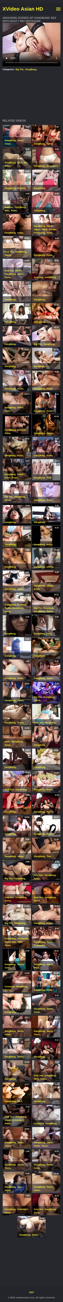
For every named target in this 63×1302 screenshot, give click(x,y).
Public (20, 474)
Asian (7, 143)
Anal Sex (9, 251)
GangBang (30, 69)
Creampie (48, 608)
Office (20, 407)
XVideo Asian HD (23, 9)
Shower (52, 229)
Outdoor (21, 188)
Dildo (7, 741)
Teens (20, 140)
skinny (50, 567)
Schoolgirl (52, 166)
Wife (7, 210)
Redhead (21, 604)
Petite (7, 942)
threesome (39, 232)
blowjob (21, 430)
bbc (26, 162)
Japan (37, 229)
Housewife (22, 938)
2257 (31, 1292)
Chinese (9, 207)
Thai (49, 477)
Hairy (49, 226)
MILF (19, 162)
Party (44, 229)
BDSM (18, 270)
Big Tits (20, 69)
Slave (7, 477)
